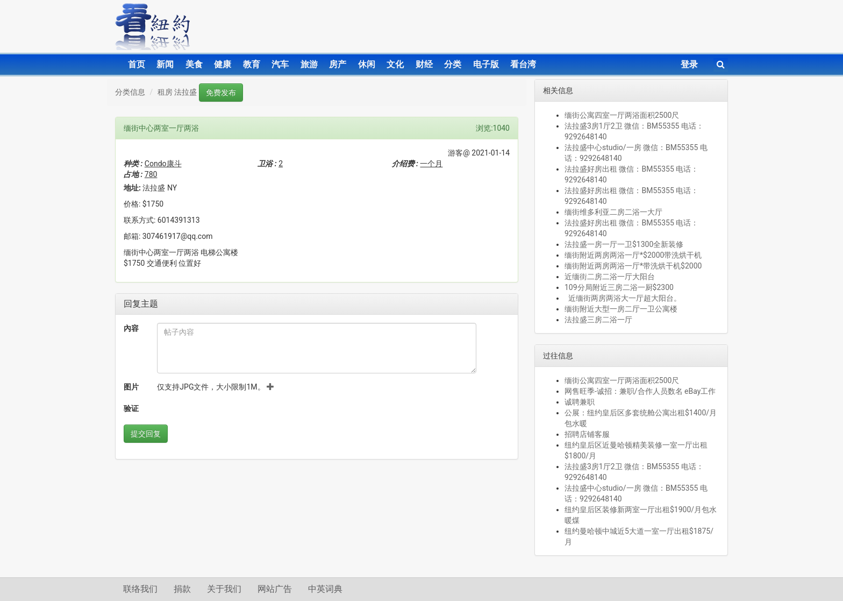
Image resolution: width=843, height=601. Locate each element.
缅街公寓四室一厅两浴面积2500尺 (622, 115)
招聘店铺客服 (587, 434)
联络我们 (140, 589)
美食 (194, 64)
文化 (395, 64)
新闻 (165, 64)
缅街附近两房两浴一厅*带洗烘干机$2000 (633, 265)
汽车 (280, 64)
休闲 (366, 64)
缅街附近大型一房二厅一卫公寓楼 (621, 309)
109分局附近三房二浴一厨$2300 (619, 287)
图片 (131, 387)
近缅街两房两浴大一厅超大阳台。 (623, 298)
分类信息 (130, 92)
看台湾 (523, 64)
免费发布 (221, 92)
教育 (251, 64)
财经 (424, 64)
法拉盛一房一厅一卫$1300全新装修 (624, 244)
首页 (136, 64)
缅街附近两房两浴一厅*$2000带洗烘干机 (633, 255)
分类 (452, 64)
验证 (131, 408)
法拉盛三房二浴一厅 (598, 319)
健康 (222, 64)
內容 (131, 328)
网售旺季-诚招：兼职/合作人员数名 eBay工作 (640, 391)
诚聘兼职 (580, 402)
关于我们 (224, 589)
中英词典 (325, 589)
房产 (337, 64)
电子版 (486, 64)
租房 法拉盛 (177, 92)
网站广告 (275, 589)
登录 (689, 64)
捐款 (182, 589)
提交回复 (146, 433)
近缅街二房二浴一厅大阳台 (610, 276)
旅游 (309, 64)
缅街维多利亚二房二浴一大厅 (613, 212)
